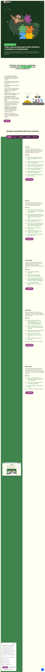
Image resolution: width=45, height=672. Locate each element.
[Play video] (33, 99)
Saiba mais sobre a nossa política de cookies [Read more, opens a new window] (8, 655)
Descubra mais (29, 179)
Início (5, 9)
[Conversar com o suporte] (42, 669)
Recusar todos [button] (12, 667)
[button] (8, 669)
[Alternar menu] (40, 4)
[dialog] (8, 657)
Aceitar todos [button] (5, 667)
